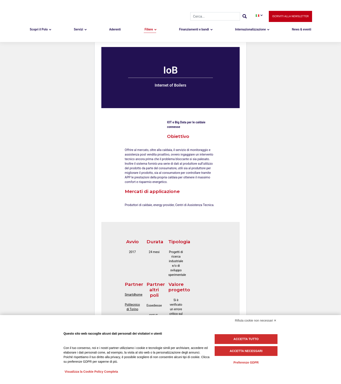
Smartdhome (133, 294)
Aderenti (115, 29)
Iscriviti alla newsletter (290, 16)
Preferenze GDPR (246, 362)
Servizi (78, 29)
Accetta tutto (246, 339)
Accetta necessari (246, 351)
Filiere (149, 29)
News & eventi (301, 29)
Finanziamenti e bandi (194, 29)
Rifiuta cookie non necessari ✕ (255, 320)
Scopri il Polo (39, 29)
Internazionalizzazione (250, 29)
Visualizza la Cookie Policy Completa (91, 371)
